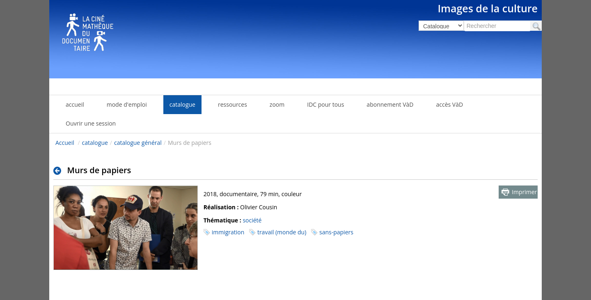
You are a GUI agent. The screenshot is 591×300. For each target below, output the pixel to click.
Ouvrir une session (91, 123)
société (252, 220)
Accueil (64, 143)
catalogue (95, 143)
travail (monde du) (281, 232)
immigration (228, 232)
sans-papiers (336, 232)
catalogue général (138, 143)
